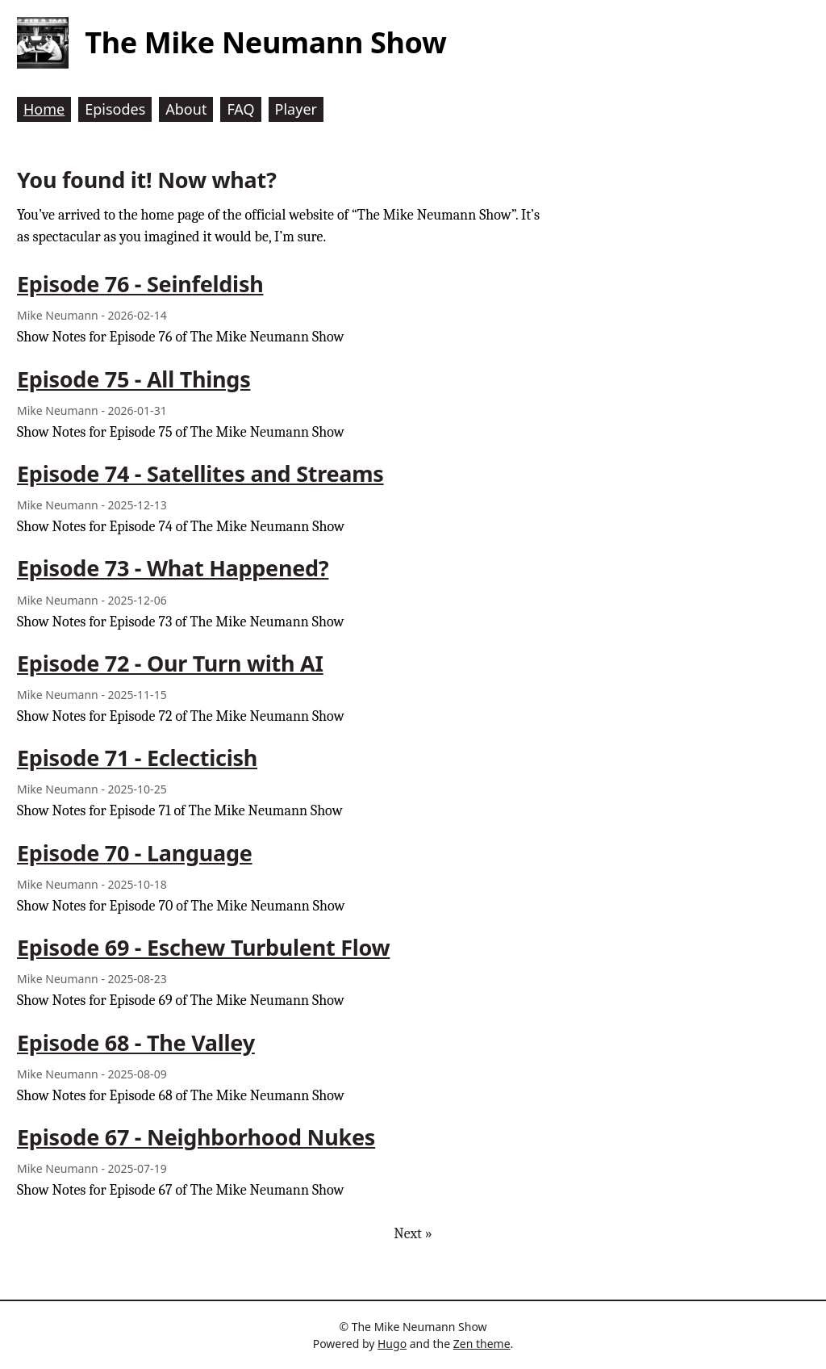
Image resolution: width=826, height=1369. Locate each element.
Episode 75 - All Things (133, 379)
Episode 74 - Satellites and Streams (200, 473)
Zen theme (482, 1343)
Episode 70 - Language (134, 853)
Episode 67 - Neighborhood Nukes (196, 1137)
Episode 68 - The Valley (136, 1042)
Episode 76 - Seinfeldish (140, 284)
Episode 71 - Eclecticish (137, 757)
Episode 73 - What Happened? (172, 568)
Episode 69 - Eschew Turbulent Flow (203, 947)
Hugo (392, 1343)
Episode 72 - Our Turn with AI (170, 663)
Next (413, 1233)
